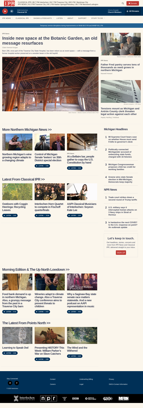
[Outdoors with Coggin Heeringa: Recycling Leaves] (17, 196)
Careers (53, 389)
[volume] (12, 16)
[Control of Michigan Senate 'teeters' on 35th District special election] (50, 147)
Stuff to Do (97, 23)
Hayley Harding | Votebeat (110, 122)
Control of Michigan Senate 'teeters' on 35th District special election (48, 162)
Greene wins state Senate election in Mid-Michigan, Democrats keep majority (120, 184)
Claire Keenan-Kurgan (10, 52)
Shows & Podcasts (43, 23)
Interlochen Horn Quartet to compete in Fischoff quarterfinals (49, 212)
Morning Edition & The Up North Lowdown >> (35, 275)
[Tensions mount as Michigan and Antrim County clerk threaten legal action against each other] (121, 96)
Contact (52, 384)
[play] (5, 16)
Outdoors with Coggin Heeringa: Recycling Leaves (15, 212)
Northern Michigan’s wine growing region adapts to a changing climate (17, 162)
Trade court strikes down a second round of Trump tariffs (122, 203)
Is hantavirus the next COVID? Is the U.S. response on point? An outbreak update (122, 230)
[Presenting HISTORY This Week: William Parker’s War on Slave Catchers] (50, 340)
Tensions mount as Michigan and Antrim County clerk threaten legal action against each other (120, 116)
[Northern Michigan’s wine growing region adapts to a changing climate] (17, 147)
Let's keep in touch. (121, 243)
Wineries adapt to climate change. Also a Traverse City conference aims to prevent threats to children (49, 305)
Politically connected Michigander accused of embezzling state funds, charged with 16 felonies (120, 158)
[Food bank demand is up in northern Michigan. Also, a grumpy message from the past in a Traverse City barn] (17, 287)
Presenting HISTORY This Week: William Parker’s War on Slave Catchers (49, 355)
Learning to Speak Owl (15, 352)
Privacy (111, 384)
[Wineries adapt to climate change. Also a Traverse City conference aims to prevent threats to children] (50, 287)
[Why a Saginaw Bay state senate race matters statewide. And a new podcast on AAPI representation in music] (82, 287)
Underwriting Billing (86, 384)
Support (82, 23)
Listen (60, 23)
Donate (135, 6)
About (70, 23)
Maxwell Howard (106, 78)
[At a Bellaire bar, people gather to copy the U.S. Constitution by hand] (82, 147)
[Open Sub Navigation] (12, 23)
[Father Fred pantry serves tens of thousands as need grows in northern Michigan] (121, 49)
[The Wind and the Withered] (82, 340)
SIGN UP (121, 257)
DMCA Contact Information (118, 389)
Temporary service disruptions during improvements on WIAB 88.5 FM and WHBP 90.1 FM (71, 30)
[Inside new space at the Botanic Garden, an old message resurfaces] (50, 89)
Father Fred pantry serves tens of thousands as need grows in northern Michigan (120, 72)
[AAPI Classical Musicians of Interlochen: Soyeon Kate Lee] (82, 196)
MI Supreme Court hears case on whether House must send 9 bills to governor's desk (122, 144)
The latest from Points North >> (26, 328)
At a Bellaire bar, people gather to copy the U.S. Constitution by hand (80, 164)
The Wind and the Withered (77, 354)
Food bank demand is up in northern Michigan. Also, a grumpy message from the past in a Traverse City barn (16, 305)
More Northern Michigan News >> (27, 135)
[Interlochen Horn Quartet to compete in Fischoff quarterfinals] (50, 196)
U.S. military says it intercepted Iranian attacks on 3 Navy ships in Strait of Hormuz (122, 216)
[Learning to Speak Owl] (17, 340)
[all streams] (133, 16)
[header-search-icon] (124, 6)
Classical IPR (22, 23)
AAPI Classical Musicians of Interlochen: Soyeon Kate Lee (81, 212)
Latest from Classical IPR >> (23, 184)
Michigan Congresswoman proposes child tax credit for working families (121, 172)
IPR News (6, 23)
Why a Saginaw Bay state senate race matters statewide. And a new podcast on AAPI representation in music (81, 305)
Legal (81, 389)
